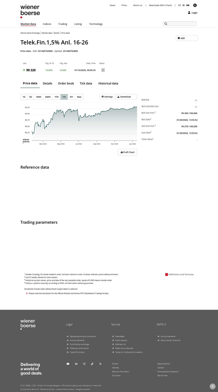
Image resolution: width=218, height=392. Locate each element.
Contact (115, 363)
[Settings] (107, 96)
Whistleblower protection (167, 371)
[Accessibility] (195, 5)
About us (137, 5)
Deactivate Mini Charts (160, 5)
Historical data (108, 83)
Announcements (77, 340)
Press (124, 5)
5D (30, 96)
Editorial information (120, 371)
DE (179, 5)
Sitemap (115, 367)
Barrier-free (162, 375)
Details (47, 83)
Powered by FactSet (47, 389)
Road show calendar (124, 348)
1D (24, 96)
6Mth (48, 96)
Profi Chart (128, 152)
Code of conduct (77, 352)
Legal (69, 324)
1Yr (64, 96)
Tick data (86, 83)
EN (187, 5)
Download (125, 96)
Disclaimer (116, 375)
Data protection (163, 363)
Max (79, 96)
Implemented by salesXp (65, 389)
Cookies (160, 367)
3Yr (71, 96)
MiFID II (161, 324)
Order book (66, 83)
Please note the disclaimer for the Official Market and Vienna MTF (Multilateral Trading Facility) (68, 293)
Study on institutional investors (129, 352)
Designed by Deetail (83, 389)
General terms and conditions (83, 336)
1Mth (38, 96)
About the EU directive (170, 340)
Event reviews (121, 340)
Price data (30, 83)
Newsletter (120, 336)
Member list (120, 344)
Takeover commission (79, 348)
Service (115, 324)
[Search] (179, 23)
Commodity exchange (79, 344)
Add (183, 38)
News (112, 5)
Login (193, 12)
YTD (57, 96)
